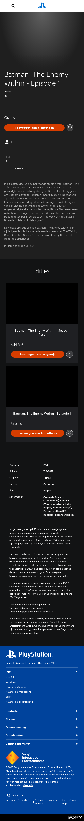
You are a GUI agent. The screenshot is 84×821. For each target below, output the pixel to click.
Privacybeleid (25, 800)
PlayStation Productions (18, 691)
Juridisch (10, 800)
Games (20, 663)
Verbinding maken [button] (42, 744)
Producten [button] (42, 711)
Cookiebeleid (76, 800)
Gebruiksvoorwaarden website (47, 801)
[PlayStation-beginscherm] (42, 6)
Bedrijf (9, 696)
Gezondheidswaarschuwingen (26, 608)
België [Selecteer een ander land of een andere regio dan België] (15, 795)
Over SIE (10, 677)
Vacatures (11, 682)
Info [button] (42, 672)
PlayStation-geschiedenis (19, 701)
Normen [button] (42, 719)
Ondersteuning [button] (42, 727)
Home (9, 663)
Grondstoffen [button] (42, 735)
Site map (64, 801)
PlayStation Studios (16, 687)
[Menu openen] (4, 6)
